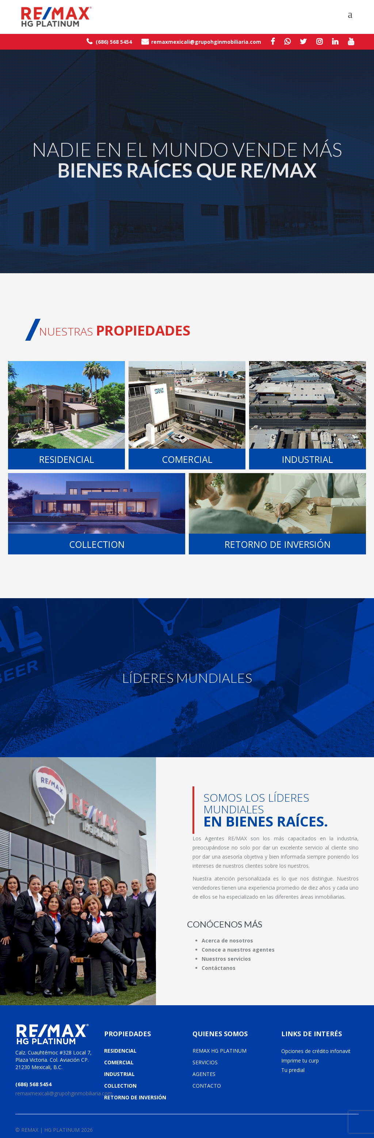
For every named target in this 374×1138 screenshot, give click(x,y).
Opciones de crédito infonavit (316, 1051)
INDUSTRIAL (119, 1074)
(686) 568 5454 (109, 41)
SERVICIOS (205, 1062)
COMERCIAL (119, 1062)
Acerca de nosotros (227, 940)
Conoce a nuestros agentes (238, 949)
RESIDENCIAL (120, 1050)
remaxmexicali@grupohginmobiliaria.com (201, 41)
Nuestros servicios (226, 958)
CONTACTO (206, 1085)
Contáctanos (219, 967)
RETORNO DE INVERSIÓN (135, 1097)
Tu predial (293, 1070)
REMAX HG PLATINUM (219, 1050)
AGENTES (203, 1074)
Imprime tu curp (300, 1060)
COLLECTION (120, 1085)
